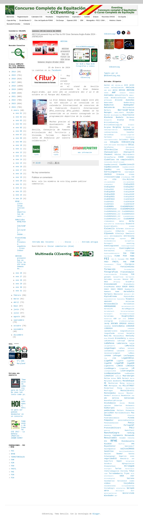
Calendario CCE (36, 17)
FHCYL (13, 469)
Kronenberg (120, 338)
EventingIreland (128, 246)
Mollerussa (130, 388)
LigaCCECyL (128, 358)
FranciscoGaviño (110, 274)
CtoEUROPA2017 (127, 207)
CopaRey (108, 169)
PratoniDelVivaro (112, 428)
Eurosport (108, 243)
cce (105, 142)
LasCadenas (109, 351)
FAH (12, 466)
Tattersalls (129, 468)
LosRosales (129, 373)
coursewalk (129, 172)
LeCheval (130, 351)
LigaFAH (108, 360)
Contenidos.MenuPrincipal (114, 162)
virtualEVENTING (128, 486)
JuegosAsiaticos (127, 331)
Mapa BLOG (90, 64)
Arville (118, 100)
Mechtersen (113, 383)
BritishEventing (111, 122)
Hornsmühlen (129, 304)
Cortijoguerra (112, 172)
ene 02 (19, 117)
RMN (132, 444)
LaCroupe (121, 341)
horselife (108, 309)
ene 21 (19, 184)
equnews (123, 238)
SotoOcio (108, 464)
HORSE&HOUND (110, 306)
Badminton (109, 105)
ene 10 (19, 145)
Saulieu (107, 454)
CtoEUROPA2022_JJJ (112, 214)
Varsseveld (122, 481)
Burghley (117, 127)
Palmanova (130, 410)
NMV (105, 398)
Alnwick (123, 93)
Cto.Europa (60, 20)
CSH (105, 179)
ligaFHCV (130, 361)
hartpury (108, 294)
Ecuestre (130, 224)
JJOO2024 (108, 328)
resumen (122, 438)
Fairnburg (108, 256)
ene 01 (19, 113)
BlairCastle (128, 115)
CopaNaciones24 (111, 167)
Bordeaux (130, 117)
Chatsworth (129, 152)
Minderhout (109, 388)
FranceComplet (127, 272)
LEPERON (107, 356)
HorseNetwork (109, 311)
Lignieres (109, 366)
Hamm (117, 292)
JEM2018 (122, 324)
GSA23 (113, 289)
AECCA (115, 90)
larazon (131, 348)
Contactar (26, 24)
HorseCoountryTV (128, 306)
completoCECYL (127, 160)
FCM (12, 463)
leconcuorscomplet (112, 353)
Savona (131, 454)
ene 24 (19, 195)
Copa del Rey (11, 20)
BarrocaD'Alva (126, 110)
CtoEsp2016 (109, 187)
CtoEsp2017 (129, 187)
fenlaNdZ (121, 259)
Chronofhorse (110, 157)
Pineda (131, 418)
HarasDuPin (129, 292)
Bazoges (108, 112)
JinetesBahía (118, 326)
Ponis (131, 423)
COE (117, 160)
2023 (14, 104)
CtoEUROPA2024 (128, 216)
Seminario (124, 459)
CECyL (131, 144)
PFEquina (130, 415)
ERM (132, 238)
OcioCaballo (110, 403)
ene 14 (19, 159)
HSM (115, 319)
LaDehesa (109, 343)
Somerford (108, 461)
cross (131, 174)
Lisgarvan (124, 368)
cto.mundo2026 (128, 182)
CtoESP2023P (129, 202)
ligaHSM (130, 363)
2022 (14, 100)
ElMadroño (120, 231)
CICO (120, 157)
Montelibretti (127, 391)
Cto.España (122, 17)
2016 (14, 79)
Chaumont (108, 154)
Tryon (126, 473)
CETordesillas (111, 150)
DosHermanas (120, 224)
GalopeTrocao (118, 277)
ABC (112, 85)
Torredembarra (115, 473)
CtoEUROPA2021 (128, 211)
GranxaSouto (129, 284)
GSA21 (131, 287)
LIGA (114, 358)
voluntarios (120, 488)
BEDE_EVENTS (119, 112)
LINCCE (120, 366)
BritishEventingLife (113, 125)
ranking (130, 433)
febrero (18, 295)
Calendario (129, 130)
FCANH (117, 256)
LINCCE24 (130, 366)
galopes (107, 277)
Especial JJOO (72, 20)
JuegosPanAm (109, 333)
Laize (131, 343)
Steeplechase (110, 466)
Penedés (108, 415)
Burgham (107, 127)
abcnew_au (119, 85)
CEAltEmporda (122, 145)
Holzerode (130, 301)
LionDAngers (110, 368)
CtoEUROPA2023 (128, 214)
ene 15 (19, 163)
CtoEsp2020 (109, 194)
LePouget (117, 356)
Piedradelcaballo (111, 418)
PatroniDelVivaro (122, 413)
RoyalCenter (110, 446)
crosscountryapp (112, 177)
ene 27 (19, 277)
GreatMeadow (109, 287)
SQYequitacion (128, 464)
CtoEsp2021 (109, 197)
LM (133, 368)
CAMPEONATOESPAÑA (111, 132)
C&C (133, 127)
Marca (132, 378)
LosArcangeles (127, 371)
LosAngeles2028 (110, 371)
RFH (105, 441)
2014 (14, 72)
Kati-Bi (108, 336)
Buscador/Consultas (13, 24)
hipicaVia (121, 299)
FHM (12, 460)
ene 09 (19, 142)
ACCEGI (106, 87)
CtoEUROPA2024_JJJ (112, 219)
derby (131, 221)
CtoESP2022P (129, 199)
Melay (122, 383)
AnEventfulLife (121, 95)
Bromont (131, 125)
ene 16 (19, 167)
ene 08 (19, 138)
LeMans (131, 353)
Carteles (87, 17)
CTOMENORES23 (109, 221)
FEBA (132, 256)
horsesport (108, 314)
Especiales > (76, 17)
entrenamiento (116, 236)
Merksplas (113, 386)
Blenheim (108, 117)
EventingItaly (109, 248)
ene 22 (19, 188)
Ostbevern (130, 406)
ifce (124, 318)
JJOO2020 (130, 326)
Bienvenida (10, 17)
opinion (107, 406)
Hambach (107, 292)
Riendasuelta (128, 441)
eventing (130, 243)
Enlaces (95, 17)
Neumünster (126, 395)
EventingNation (126, 248)
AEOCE (106, 93)
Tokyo (131, 471)
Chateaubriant (111, 152)
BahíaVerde (109, 107)
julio (17, 313)
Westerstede (128, 493)
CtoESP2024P (129, 204)
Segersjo (122, 456)
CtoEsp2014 (108, 184)
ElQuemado (109, 233)
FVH (12, 475)
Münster (121, 393)
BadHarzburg (129, 103)
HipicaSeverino (110, 299)
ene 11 (19, 149)
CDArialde (112, 145)
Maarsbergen (128, 376)
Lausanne (120, 351)
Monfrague (108, 391)
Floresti (107, 267)
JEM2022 (131, 324)
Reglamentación (22, 17)
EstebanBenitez (110, 241)
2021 (14, 97)
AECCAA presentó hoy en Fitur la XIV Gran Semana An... (20, 262)
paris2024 (109, 413)
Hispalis (130, 299)
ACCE (126, 85)
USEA (122, 476)
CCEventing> (110, 34)
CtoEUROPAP (129, 219)
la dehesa (130, 338)
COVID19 (108, 174)
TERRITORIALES (18, 457)
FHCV (106, 262)
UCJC (132, 473)
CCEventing (114, 67)
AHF (114, 92)
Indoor (131, 319)
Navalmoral (116, 395)
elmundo (131, 231)
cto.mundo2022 (109, 182)
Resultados (49, 17)
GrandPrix (130, 282)
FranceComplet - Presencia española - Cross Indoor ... (20, 245)
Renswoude (129, 435)
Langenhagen (110, 348)
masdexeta (117, 381)
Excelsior (130, 251)
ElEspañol (108, 231)
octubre (18, 326)
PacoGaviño (130, 408)
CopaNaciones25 (128, 167)
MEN (105, 386)
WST (116, 495)
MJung (119, 388)
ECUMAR (131, 226)
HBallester (118, 294)
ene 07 (19, 135)
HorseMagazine (128, 309)
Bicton (107, 115)
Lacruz (131, 341)
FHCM (132, 259)
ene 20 (19, 181)
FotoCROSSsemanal (85, 47)
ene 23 (19, 191)
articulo (108, 100)
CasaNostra (130, 137)
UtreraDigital (109, 478)
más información (85, 152)
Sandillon (109, 451)
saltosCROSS (127, 449)
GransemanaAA (110, 284)
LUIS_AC (118, 376)
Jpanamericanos (110, 331)
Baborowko (108, 103)
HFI (133, 294)
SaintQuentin (110, 449)
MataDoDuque (128, 381)
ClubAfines (109, 160)
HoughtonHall (128, 316)
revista (131, 438)
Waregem (130, 488)
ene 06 (19, 131)
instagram (108, 321)
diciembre (18, 335)
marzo (17, 299)
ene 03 (19, 120)
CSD (132, 177)
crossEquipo (125, 177)
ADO (105, 90)
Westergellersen (110, 493)
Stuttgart (108, 468)
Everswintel (109, 251)
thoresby (124, 471)
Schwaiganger (110, 456)
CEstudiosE (130, 147)
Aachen (107, 85)
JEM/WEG (114, 324)
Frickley (124, 274)
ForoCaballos (129, 269)
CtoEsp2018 (109, 189)
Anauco (131, 93)
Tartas (118, 469)
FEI (12, 451)
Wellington (120, 491)
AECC (109, 90)
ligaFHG (108, 363)
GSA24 (120, 289)
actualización (117, 88)
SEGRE (132, 456)
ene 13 (19, 156)
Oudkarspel (109, 408)
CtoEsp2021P (129, 197)
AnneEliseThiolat (118, 98)
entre (106, 236)
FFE (127, 259)
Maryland (108, 381)
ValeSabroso (109, 481)
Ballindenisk (128, 107)
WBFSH (106, 491)
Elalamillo (109, 229)
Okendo (122, 403)
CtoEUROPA (109, 207)
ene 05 (19, 128)
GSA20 (124, 287)
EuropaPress (129, 241)
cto (114, 179)
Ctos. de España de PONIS (43, 20)
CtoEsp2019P (129, 192)
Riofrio (121, 444)
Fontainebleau (127, 267)
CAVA (132, 140)
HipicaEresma (110, 296)
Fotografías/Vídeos (62, 17)
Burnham (126, 127)
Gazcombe (117, 279)
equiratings (109, 238)
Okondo (131, 403)
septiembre (19, 320)
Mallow (107, 378)
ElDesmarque (129, 228)
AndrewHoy (109, 95)
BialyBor (130, 112)
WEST (132, 491)
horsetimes (109, 316)
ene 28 (19, 280)
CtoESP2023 (109, 202)
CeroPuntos (109, 147)
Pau (132, 413)
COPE (118, 169)
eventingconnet (111, 246)
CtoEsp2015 (129, 184)
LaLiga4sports (109, 346)
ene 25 (19, 199)
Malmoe (113, 378)
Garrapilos (130, 277)
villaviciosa (110, 486)
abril (17, 302)
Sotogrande (130, 461)
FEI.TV (113, 259)
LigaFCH (120, 361)
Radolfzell (129, 430)
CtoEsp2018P (129, 189)
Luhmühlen (109, 376)
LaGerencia (122, 343)
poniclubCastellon (126, 420)
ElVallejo (119, 233)
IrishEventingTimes (126, 321)
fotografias (111, 272)
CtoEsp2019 (109, 192)
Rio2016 (108, 444)
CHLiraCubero (128, 154)
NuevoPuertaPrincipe (113, 401)
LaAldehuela (109, 341)
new (133, 395)
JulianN (121, 333)
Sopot (119, 461)
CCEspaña (114, 142)
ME (105, 383)
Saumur (119, 454)
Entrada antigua (90, 242)
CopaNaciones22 (110, 165)
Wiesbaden (109, 496)
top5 (106, 473)
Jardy (106, 324)
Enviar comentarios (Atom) (61, 246)
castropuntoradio (111, 139)
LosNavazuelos (112, 373)
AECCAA (63, 41)
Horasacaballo (111, 304)
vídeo (131, 481)
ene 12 (19, 152)
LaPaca (122, 348)
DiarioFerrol (109, 224)
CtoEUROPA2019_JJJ (112, 211)
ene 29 (19, 284)
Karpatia (130, 333)
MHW (120, 386)
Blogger (96, 514)
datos (121, 221)
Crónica (120, 174)
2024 (14, 107)
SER (133, 458)
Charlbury (130, 150)
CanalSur (130, 132)
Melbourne (130, 383)
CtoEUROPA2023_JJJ (112, 216)
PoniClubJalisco (111, 423)
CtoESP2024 (109, 204)
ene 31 (19, 291)
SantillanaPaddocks (126, 451)
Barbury (107, 110)
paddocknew (109, 410)
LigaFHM (119, 363)
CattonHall (124, 140)
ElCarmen (120, 229)
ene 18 (19, 174)
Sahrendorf (129, 446)
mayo (16, 306)
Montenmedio (110, 393)
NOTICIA (115, 398)
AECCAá (130, 90)
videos (107, 483)
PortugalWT (129, 425)
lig (105, 358)
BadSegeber (129, 105)
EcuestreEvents (110, 226)
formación (110, 269)
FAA (124, 253)
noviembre (18, 329)
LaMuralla (129, 346)
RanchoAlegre (111, 433)
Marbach (125, 378)
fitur (119, 264)
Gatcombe (108, 279)
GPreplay (117, 282)
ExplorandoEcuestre (111, 253)
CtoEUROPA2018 (110, 209)
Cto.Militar (128, 179)
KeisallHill (119, 336)
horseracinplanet (127, 311)
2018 (14, 86)
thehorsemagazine (111, 471)
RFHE (13, 454)
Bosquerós (108, 120)
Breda (131, 120)
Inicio (68, 242)
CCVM (106, 145)
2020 (14, 93)
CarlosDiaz (109, 135)
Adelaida (130, 88)
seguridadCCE (110, 459)
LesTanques (129, 356)
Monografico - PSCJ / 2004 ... (96, 20)
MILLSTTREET (128, 386)
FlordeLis (129, 264)
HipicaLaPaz (129, 296)
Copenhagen (129, 169)
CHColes (117, 154)
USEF (132, 476)
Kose (106, 338)
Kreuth (111, 338)
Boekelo (119, 117)
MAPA (119, 378)
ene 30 (19, 287)
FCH (12, 478)
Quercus (107, 430)
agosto (17, 317)
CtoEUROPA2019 (127, 209)
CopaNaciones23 (126, 165)
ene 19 (19, 177)
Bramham (120, 120)
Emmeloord (130, 233)
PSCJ (131, 428)
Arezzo (131, 98)
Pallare (120, 410)
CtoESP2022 (109, 199)
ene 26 (19, 273)
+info (36, 155)
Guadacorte (129, 289)
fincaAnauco (108, 264)
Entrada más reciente (43, 242)
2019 (14, 89)
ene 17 (19, 170)
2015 (14, 75)
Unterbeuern (108, 476)
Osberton (118, 406)
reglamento (117, 435)
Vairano (130, 478)
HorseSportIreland (127, 314)
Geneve (125, 279)
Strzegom (129, 466)
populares (108, 425)
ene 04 (19, 124)
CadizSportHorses (111, 130)
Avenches (130, 100)
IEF (119, 318)
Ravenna (107, 435)
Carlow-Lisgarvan (127, 135)
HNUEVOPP (108, 301)
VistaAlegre (109, 488)
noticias (129, 398)
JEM (81, 20)
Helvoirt (127, 294)
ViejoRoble (129, 483)
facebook (56, 70)
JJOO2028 (130, 328)
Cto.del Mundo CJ (25, 20)
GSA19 (118, 287)
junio (17, 309)
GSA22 (106, 289)
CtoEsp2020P (129, 194)
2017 (14, 82)
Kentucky (130, 336)
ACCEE (131, 85)
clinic (130, 157)
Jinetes (107, 326)
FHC (12, 472)
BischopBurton (116, 115)
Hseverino (108, 318)
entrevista (129, 236)
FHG (124, 262)
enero (17, 110)
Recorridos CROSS (108, 17)
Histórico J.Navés (115, 20)
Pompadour (109, 420)
